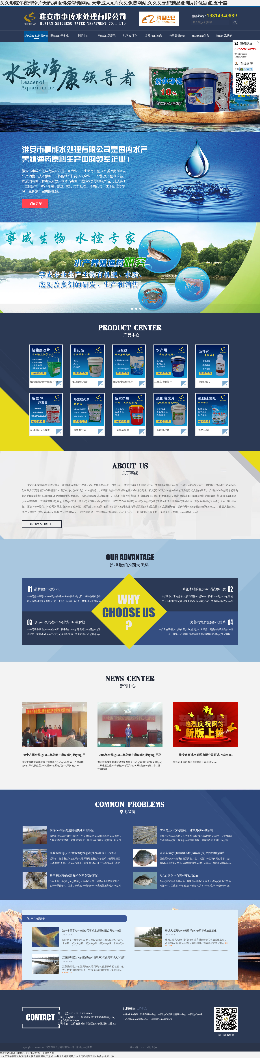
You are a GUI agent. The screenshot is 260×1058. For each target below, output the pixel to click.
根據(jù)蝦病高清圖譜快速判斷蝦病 (72, 830)
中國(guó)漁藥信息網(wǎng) (172, 1014)
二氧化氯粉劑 (121, 430)
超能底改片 (163, 430)
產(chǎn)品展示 (107, 35)
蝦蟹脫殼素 (80, 430)
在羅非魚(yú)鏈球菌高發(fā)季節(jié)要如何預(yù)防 (192, 852)
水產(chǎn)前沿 (130, 1014)
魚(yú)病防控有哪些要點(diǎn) (179, 875)
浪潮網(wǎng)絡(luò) (161, 1019)
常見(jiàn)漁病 (153, 35)
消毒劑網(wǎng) (148, 1014)
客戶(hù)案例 (130, 35)
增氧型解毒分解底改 (121, 382)
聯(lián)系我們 (224, 35)
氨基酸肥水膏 (80, 382)
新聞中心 (83, 35)
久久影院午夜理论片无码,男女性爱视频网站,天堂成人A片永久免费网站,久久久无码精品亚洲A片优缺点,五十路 (114, 3)
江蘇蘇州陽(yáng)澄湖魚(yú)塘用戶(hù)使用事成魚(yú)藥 (93, 957)
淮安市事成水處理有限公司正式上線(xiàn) (206, 754)
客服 (244, 69)
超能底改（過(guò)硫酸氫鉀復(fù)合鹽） (38, 382)
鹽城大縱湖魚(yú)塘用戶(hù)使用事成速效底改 (191, 930)
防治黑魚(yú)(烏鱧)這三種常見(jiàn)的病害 (186, 830)
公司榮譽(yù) (177, 35)
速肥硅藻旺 (204, 430)
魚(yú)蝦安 (204, 382)
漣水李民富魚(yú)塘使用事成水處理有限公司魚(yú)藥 (91, 930)
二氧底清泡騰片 (163, 382)
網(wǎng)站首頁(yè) (36, 35)
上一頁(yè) (42, 88)
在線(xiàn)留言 (200, 35)
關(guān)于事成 (59, 35)
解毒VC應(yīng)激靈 (38, 430)
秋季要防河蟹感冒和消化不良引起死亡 (74, 875)
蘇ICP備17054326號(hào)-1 (143, 1047)
